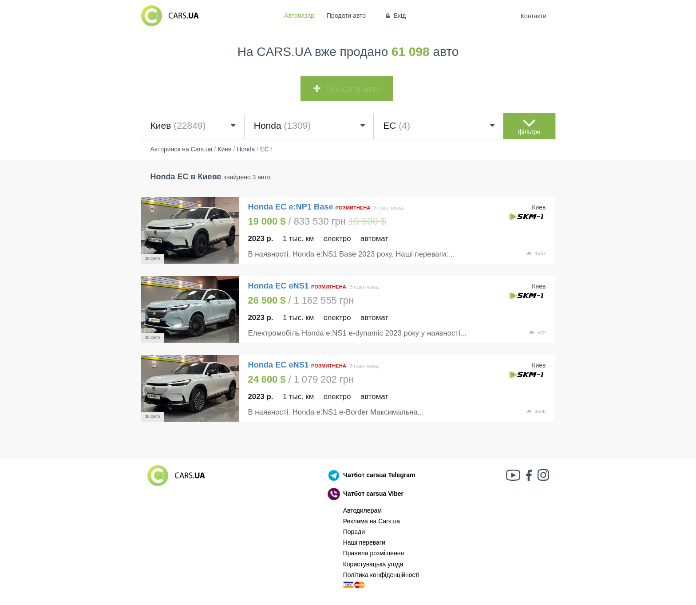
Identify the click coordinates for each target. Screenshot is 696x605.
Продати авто (346, 15)
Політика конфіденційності (381, 574)
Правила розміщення (373, 553)
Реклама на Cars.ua (371, 521)
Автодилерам (362, 510)
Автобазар (299, 15)
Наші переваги (364, 542)
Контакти (533, 16)
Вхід (395, 15)
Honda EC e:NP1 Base (290, 206)
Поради (354, 531)
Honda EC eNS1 (278, 285)
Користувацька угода (373, 564)
